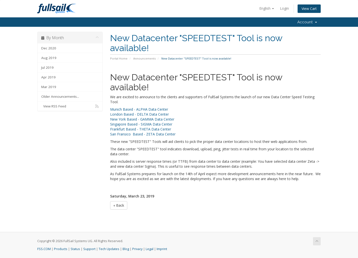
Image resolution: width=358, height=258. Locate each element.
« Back (118, 205)
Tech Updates (109, 249)
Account (307, 22)
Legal (149, 249)
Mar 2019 (48, 87)
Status (75, 249)
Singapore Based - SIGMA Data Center (141, 124)
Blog (126, 249)
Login (284, 8)
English (266, 8)
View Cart (309, 8)
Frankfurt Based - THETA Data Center (140, 129)
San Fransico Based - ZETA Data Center (143, 134)
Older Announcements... (60, 96)
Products (60, 249)
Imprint (162, 249)
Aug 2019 (48, 58)
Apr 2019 (48, 77)
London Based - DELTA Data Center (139, 114)
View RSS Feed (70, 106)
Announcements (144, 58)
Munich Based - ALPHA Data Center (139, 109)
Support (89, 249)
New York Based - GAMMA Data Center (142, 119)
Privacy (137, 249)
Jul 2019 (47, 67)
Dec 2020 (48, 48)
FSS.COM (44, 249)
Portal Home (119, 58)
